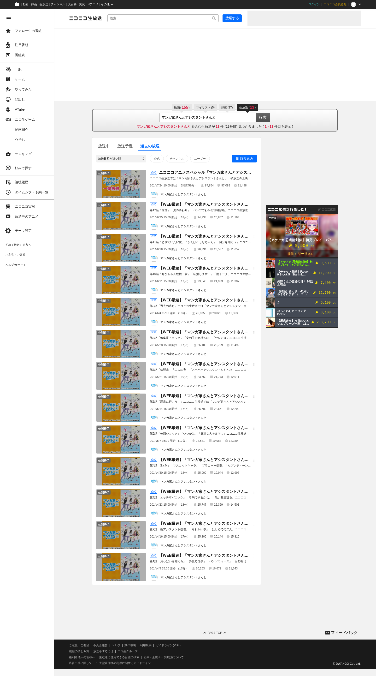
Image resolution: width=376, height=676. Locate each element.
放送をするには (103, 651)
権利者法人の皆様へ (82, 657)
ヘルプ (116, 645)
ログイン (314, 4)
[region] (27, 342)
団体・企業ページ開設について (163, 657)
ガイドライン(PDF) (168, 645)
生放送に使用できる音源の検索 (119, 657)
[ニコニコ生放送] (85, 18)
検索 (263, 117)
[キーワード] (163, 18)
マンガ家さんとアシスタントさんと (183, 194)
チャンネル (58, 4)
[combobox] (163, 18)
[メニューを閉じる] (8, 17)
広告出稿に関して (80, 663)
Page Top (215, 632)
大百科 (72, 4)
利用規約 (146, 645)
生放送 (44, 4)
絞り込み (246, 158)
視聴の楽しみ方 (79, 651)
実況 (82, 4)
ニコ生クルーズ (128, 651)
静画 (34, 4)
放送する (232, 18)
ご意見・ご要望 (79, 645)
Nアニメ (93, 4)
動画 (26, 4)
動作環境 (130, 645)
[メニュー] (254, 173)
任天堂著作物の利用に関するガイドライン (123, 663)
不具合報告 (100, 645)
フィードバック (344, 633)
